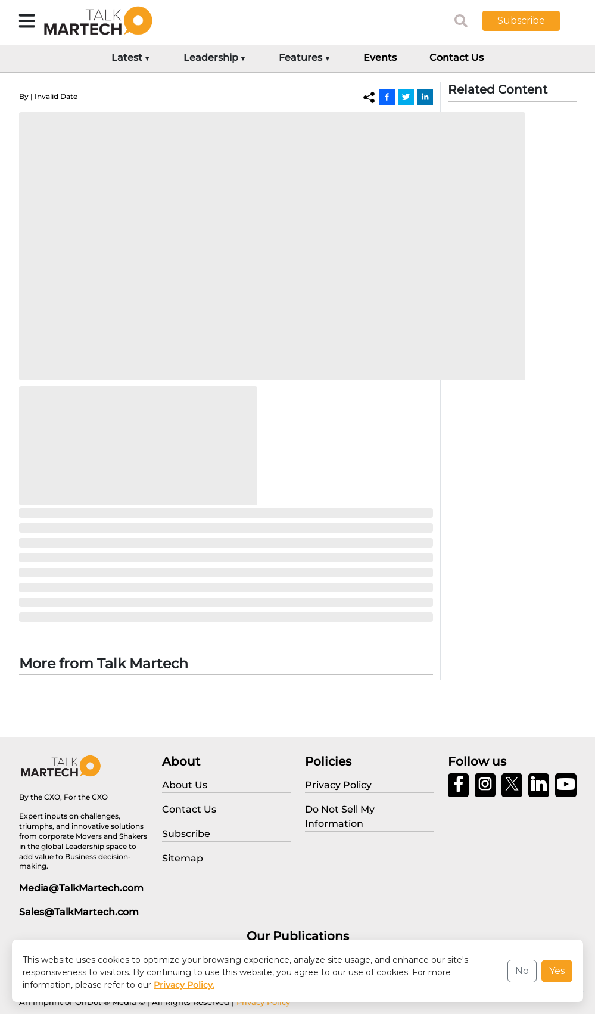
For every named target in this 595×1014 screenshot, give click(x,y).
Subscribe (521, 20)
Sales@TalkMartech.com (79, 911)
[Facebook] (387, 96)
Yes (557, 970)
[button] (530, 21)
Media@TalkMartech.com (81, 888)
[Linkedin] (425, 96)
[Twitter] (406, 96)
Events (380, 57)
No (522, 970)
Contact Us (456, 57)
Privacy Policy (263, 1002)
